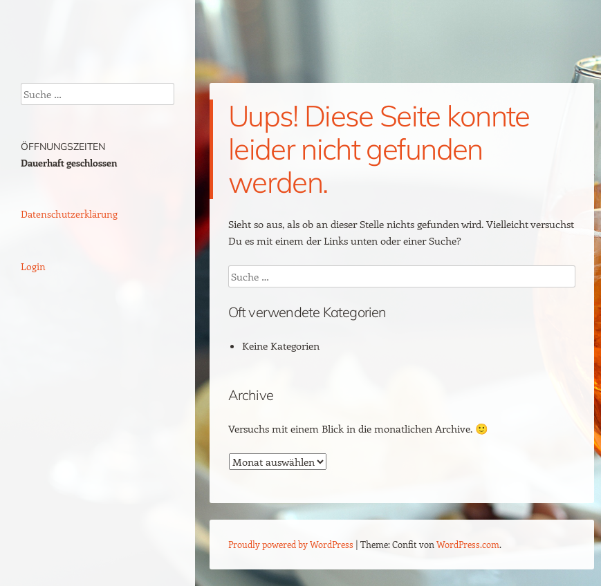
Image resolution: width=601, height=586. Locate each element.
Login (33, 266)
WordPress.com (467, 544)
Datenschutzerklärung (69, 213)
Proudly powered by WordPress (290, 544)
